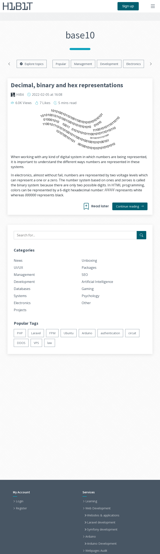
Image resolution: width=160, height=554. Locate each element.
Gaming (88, 288)
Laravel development (101, 522)
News (18, 260)
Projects (20, 310)
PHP (20, 333)
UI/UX (18, 267)
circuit (132, 333)
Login (19, 501)
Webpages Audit (96, 550)
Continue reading (130, 206)
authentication (110, 333)
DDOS (21, 343)
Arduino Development (102, 543)
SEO (85, 274)
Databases (22, 288)
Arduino (87, 333)
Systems (20, 296)
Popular (61, 64)
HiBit (20, 94)
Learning (91, 501)
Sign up (128, 6)
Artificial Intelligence (97, 281)
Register (21, 508)
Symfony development (102, 529)
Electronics (133, 64)
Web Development (98, 508)
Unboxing (89, 260)
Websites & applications (103, 515)
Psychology (90, 296)
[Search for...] (141, 235)
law (49, 343)
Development (109, 64)
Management (83, 64)
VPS (36, 343)
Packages (89, 267)
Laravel (36, 333)
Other (86, 303)
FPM (52, 333)
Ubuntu (69, 333)
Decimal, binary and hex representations (67, 85)
